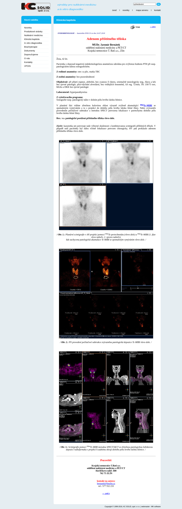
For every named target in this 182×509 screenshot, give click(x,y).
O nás (27, 58)
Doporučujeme (31, 54)
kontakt (157, 10)
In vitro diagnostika (33, 43)
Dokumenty (29, 50)
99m (141, 105)
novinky (126, 10)
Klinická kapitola (32, 39)
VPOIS (27, 66)
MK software (156, 507)
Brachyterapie (30, 47)
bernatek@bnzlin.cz (106, 483)
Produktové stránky (33, 31)
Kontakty (28, 62)
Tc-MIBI (148, 105)
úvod (114, 10)
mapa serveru (142, 10)
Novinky (28, 27)
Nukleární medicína (33, 35)
